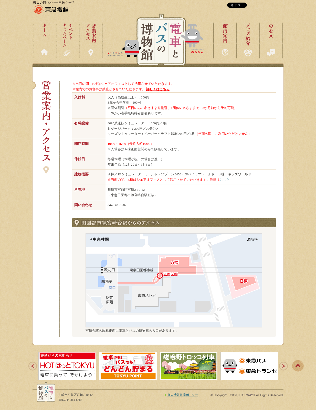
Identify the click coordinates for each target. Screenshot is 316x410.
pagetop (298, 366)
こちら (225, 180)
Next (283, 366)
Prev (32, 366)
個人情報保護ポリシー (182, 395)
